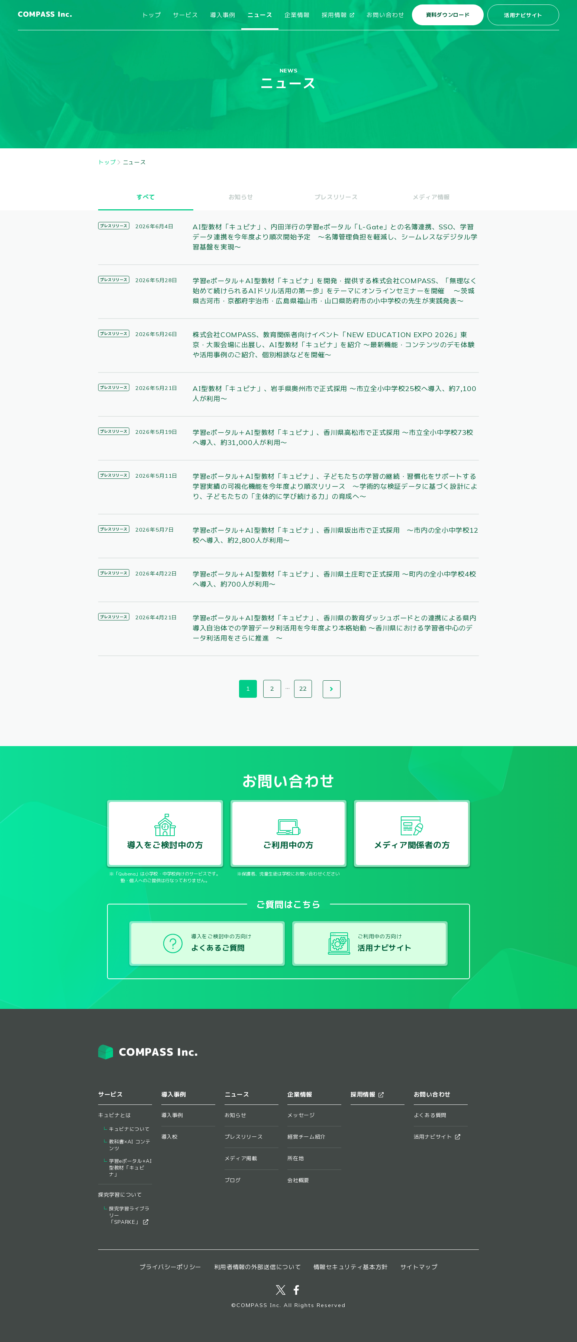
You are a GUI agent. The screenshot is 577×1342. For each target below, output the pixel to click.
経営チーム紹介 (306, 1136)
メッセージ (301, 1115)
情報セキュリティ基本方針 (350, 1267)
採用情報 (338, 15)
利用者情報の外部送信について (257, 1267)
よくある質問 (430, 1115)
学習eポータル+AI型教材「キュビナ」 (130, 1168)
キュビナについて (129, 1129)
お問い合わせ (385, 15)
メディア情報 (431, 197)
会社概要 (298, 1180)
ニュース (260, 15)
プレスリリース (336, 197)
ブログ (233, 1180)
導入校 (169, 1136)
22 (303, 688)
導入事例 (222, 15)
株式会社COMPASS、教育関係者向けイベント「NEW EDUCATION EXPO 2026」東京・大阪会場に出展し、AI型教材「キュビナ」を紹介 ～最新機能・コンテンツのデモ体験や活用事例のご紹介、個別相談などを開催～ (333, 345)
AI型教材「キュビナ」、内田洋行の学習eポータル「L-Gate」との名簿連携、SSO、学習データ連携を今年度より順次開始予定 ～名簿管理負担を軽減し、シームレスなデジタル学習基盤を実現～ (335, 237)
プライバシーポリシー (170, 1267)
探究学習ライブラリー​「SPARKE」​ (129, 1215)
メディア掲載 (241, 1158)
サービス (185, 15)
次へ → (332, 689)
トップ (151, 15)
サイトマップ (419, 1267)
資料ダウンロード (448, 14)
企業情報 (297, 15)
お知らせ (241, 197)
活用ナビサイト (523, 15)
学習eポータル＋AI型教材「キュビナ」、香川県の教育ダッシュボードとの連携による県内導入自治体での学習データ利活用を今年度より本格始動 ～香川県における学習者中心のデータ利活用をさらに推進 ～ (334, 628)
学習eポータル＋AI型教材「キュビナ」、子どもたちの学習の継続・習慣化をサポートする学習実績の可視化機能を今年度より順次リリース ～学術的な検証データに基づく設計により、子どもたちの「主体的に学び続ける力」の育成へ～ (335, 486)
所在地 (295, 1158)
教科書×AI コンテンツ (130, 1145)
